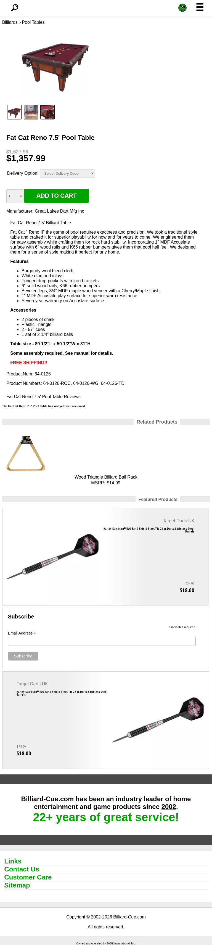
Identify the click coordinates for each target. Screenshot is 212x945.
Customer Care (28, 877)
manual (81, 353)
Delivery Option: (23, 173)
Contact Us (21, 869)
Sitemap (17, 885)
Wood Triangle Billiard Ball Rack (106, 477)
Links (13, 861)
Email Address (22, 633)
